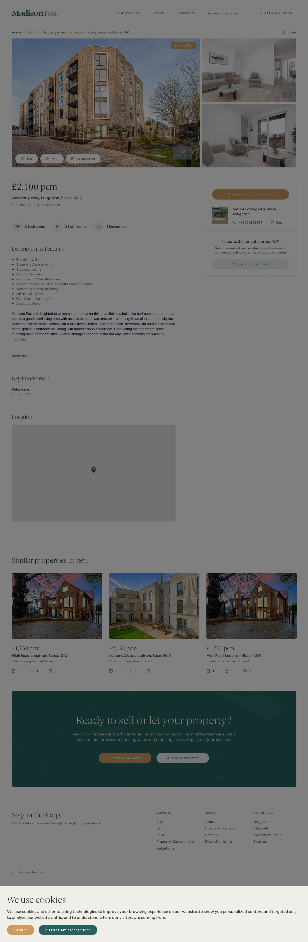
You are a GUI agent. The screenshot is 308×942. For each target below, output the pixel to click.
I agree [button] (20, 930)
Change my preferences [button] (68, 930)
